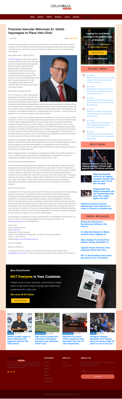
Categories (86, 17)
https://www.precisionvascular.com (26, 239)
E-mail (83, 370)
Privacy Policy (67, 366)
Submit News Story (98, 53)
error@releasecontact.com (17, 253)
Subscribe (98, 376)
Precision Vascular (14, 59)
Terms (64, 363)
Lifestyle (76, 17)
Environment (48, 378)
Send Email (16, 230)
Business (58, 17)
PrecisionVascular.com (16, 221)
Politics (49, 17)
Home (33, 17)
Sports (67, 17)
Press (46, 372)
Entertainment (48, 381)
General (40, 17)
